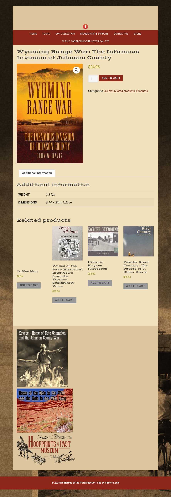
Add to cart (112, 77)
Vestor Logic (112, 490)
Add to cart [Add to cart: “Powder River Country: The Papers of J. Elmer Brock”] (137, 288)
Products (144, 89)
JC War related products (120, 89)
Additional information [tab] (38, 172)
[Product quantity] (93, 77)
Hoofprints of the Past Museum (85, 12)
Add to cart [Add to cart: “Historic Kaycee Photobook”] (101, 285)
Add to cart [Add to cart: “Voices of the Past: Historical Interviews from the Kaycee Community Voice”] (65, 307)
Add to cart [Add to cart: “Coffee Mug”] (30, 287)
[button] (76, 68)
